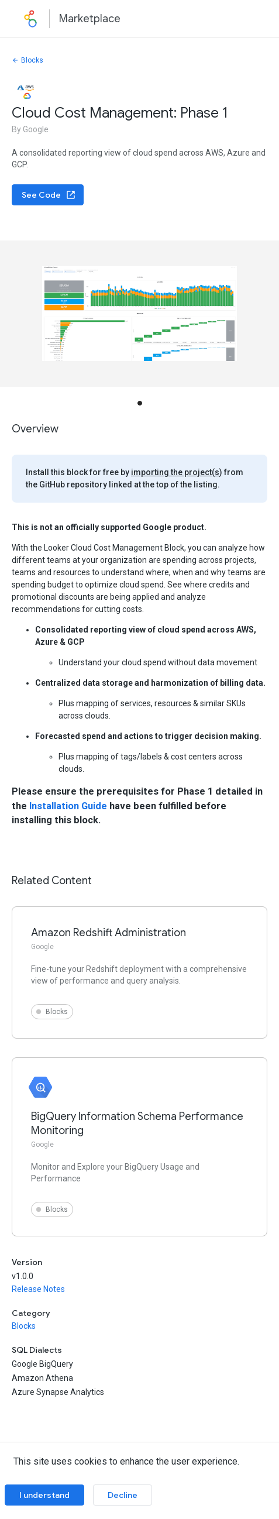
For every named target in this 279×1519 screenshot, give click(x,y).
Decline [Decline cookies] (122, 1495)
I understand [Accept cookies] (44, 1495)
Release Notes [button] (38, 1289)
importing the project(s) (176, 472)
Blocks (27, 60)
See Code (49, 195)
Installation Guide (68, 806)
